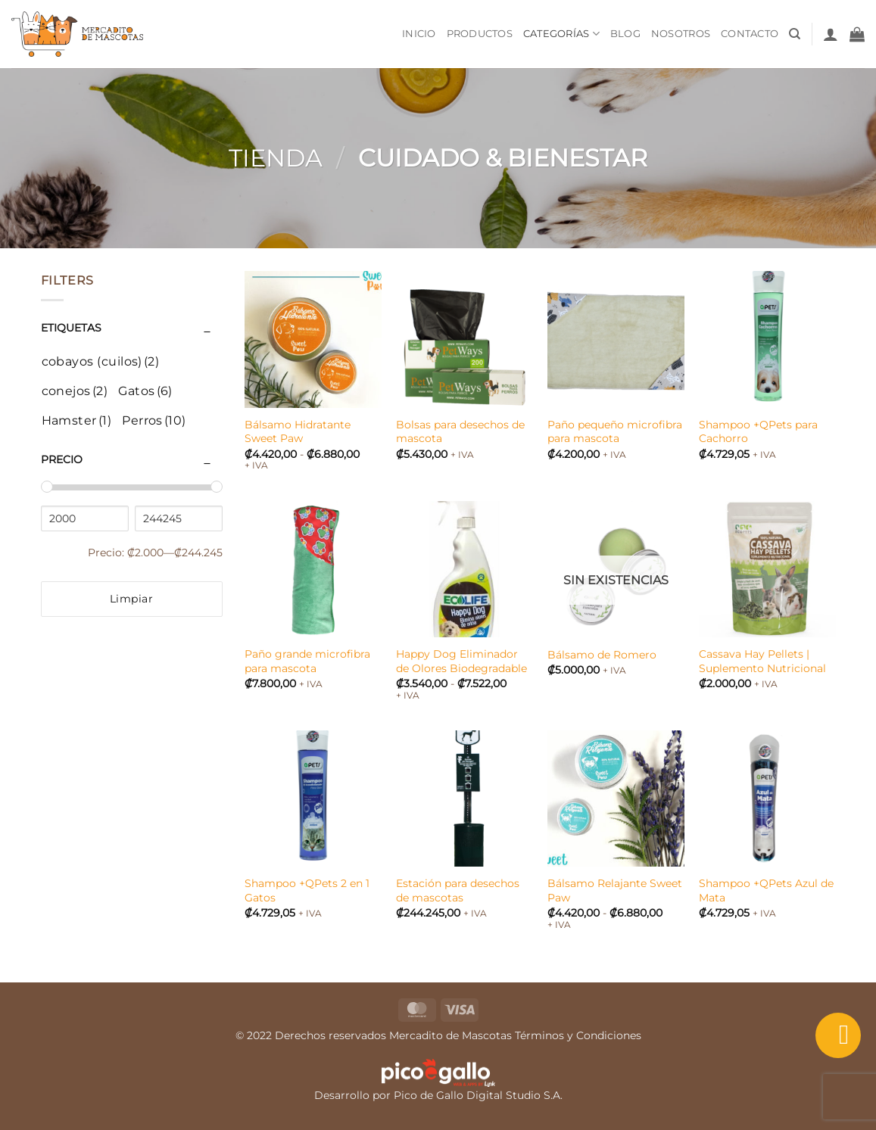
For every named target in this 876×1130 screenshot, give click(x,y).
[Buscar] (794, 34)
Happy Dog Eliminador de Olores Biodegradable (461, 661)
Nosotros (680, 33)
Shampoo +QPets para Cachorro (758, 432)
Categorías (561, 33)
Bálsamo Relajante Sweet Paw (614, 890)
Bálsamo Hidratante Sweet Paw (298, 432)
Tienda (276, 158)
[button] (830, 34)
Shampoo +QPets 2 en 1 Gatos (307, 890)
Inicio (419, 33)
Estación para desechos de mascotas (457, 890)
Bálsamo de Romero (601, 655)
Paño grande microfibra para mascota (307, 661)
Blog (625, 33)
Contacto (749, 33)
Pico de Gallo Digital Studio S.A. (478, 1095)
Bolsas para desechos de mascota (460, 432)
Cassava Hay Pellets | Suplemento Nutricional (762, 661)
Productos (480, 33)
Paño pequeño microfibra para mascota (614, 432)
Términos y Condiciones (578, 1035)
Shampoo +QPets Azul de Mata (766, 890)
